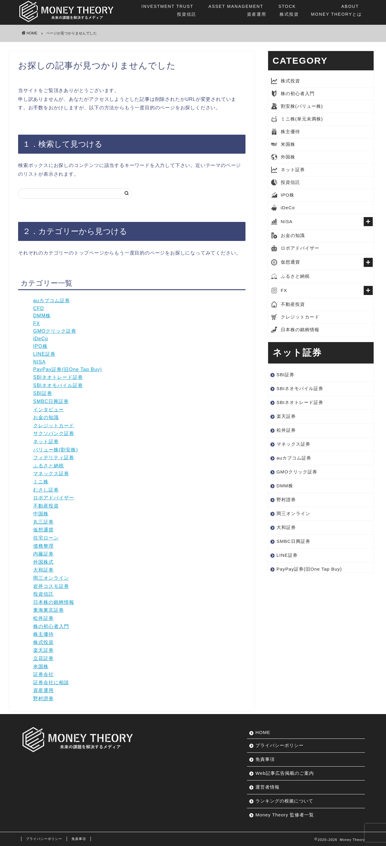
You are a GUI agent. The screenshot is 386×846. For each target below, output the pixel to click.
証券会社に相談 (51, 682)
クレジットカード (53, 425)
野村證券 (43, 698)
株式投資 (288, 10)
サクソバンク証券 (53, 433)
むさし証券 (46, 489)
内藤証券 (43, 553)
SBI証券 (42, 393)
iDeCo (40, 338)
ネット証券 (46, 441)
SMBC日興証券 (51, 401)
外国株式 (43, 562)
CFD (38, 308)
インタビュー (48, 409)
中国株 (41, 513)
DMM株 (42, 315)
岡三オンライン (51, 578)
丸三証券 (43, 521)
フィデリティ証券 (53, 457)
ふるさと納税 (48, 465)
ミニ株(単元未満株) (302, 118)
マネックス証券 (51, 473)
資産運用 (237, 10)
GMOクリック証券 (54, 331)
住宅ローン (46, 537)
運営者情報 (267, 787)
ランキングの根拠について (284, 800)
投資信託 (168, 10)
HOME (263, 732)
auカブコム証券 (51, 300)
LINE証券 (44, 354)
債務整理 (43, 546)
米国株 (41, 666)
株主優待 (43, 634)
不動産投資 (46, 505)
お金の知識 (46, 417)
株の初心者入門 (51, 626)
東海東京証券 (48, 610)
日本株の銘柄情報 (53, 602)
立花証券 (43, 658)
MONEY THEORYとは (336, 10)
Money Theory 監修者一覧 (284, 814)
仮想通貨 (43, 529)
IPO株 (40, 346)
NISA (39, 361)
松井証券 (43, 618)
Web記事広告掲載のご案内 (284, 773)
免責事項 (265, 759)
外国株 (288, 156)
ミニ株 (41, 481)
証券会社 (43, 674)
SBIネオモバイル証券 (58, 385)
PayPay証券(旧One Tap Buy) (67, 369)
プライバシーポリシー (279, 745)
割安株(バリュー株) (302, 106)
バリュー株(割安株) (55, 449)
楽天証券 (43, 650)
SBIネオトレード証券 (58, 377)
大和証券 (43, 569)
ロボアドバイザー (53, 497)
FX (36, 323)
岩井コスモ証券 (51, 586)
